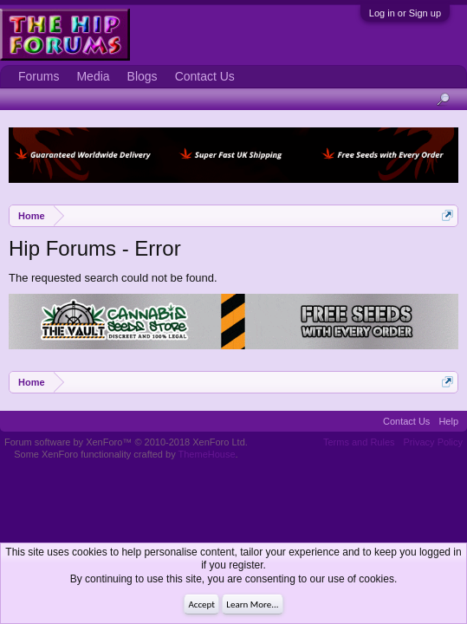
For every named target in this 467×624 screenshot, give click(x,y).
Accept (201, 604)
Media (92, 76)
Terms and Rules (359, 442)
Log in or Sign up (405, 13)
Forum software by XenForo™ (126, 442)
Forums (38, 76)
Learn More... (252, 604)
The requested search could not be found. (113, 277)
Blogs (142, 76)
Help (448, 421)
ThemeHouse (207, 454)
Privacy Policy (433, 442)
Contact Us (205, 76)
